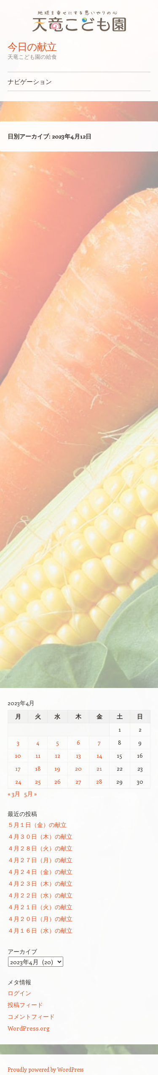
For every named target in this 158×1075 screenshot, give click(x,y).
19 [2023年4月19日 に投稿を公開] (57, 768)
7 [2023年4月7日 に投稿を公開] (99, 742)
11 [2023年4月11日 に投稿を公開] (37, 755)
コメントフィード (31, 1016)
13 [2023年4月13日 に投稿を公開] (78, 755)
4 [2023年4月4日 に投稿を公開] (37, 742)
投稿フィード (25, 1005)
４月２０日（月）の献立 (40, 919)
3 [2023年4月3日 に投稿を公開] (18, 742)
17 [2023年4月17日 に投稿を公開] (18, 768)
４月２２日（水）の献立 (40, 895)
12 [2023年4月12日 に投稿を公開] (57, 755)
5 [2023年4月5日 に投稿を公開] (57, 742)
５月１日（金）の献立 (37, 825)
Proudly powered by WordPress (45, 1069)
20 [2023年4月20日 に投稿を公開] (78, 768)
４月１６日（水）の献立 (40, 930)
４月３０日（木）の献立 (40, 836)
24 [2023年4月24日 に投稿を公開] (18, 781)
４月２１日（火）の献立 (40, 907)
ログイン (19, 993)
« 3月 (14, 794)
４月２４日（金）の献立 (40, 872)
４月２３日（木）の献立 (40, 883)
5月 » (30, 794)
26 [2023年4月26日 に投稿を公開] (57, 781)
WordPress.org (29, 1028)
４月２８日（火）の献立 (40, 848)
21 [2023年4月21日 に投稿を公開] (99, 768)
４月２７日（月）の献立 (40, 860)
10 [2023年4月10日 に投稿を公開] (18, 755)
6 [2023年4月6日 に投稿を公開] (78, 742)
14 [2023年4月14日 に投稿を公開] (99, 755)
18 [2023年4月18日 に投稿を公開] (38, 768)
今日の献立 (32, 46)
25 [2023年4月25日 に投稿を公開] (38, 781)
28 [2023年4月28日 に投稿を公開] (99, 781)
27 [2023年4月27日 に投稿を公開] (78, 781)
